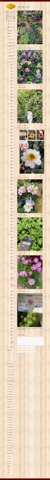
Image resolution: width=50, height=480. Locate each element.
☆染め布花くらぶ (11, 59)
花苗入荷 (27, 8)
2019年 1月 (12, 231)
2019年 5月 (12, 218)
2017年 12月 (12, 301)
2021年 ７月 (12, 126)
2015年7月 (10, 422)
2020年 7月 (11, 168)
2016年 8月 (11, 386)
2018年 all (10, 234)
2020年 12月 (11, 184)
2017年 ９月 (12, 311)
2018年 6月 (12, 257)
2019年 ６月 (12, 215)
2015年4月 (10, 429)
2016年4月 (10, 396)
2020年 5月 (11, 161)
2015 (9, 355)
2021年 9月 (12, 133)
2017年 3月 (12, 335)
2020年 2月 (11, 151)
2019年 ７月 (12, 212)
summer (10, 458)
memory (10, 350)
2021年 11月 (12, 139)
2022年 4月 (12, 74)
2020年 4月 (11, 158)
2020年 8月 (11, 171)
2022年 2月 (12, 68)
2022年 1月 (12, 65)
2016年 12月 (11, 369)
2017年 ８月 (12, 319)
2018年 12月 (12, 237)
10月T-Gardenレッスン (11, 375)
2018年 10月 (12, 244)
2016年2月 (10, 401)
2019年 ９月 (12, 205)
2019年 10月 (12, 202)
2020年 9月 (11, 174)
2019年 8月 (12, 209)
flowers (10, 30)
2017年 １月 (12, 347)
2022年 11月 (12, 97)
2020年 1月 (11, 148)
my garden (10, 453)
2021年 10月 (12, 136)
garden (10, 33)
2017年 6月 (12, 325)
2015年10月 (11, 414)
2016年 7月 (11, 389)
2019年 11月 (12, 199)
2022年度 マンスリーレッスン (11, 43)
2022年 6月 (12, 81)
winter (10, 463)
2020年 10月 (11, 178)
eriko (24, 8)
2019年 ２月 (12, 228)
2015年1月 (10, 437)
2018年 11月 (12, 241)
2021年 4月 (12, 116)
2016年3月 (10, 399)
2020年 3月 (11, 155)
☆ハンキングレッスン (11, 49)
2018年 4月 (12, 263)
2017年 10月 (12, 307)
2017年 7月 (12, 322)
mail (9, 466)
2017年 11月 (12, 304)
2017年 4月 (12, 332)
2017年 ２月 (12, 338)
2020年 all (10, 145)
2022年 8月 (12, 88)
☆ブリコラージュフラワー (11, 39)
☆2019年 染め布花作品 (11, 56)
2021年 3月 (12, 113)
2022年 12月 (12, 101)
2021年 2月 (12, 110)
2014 (9, 358)
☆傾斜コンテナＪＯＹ (11, 52)
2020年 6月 (11, 165)
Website (37, 353)
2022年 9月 (12, 91)
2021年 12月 (12, 142)
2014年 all (10, 440)
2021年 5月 (12, 120)
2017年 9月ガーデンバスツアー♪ (12, 314)
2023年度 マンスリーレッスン (11, 46)
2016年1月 (10, 404)
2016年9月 (10, 384)
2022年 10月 (12, 94)
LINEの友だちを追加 (11, 27)
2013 (9, 360)
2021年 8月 (12, 129)
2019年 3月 (12, 225)
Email (37, 351)
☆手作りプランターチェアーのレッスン (11, 343)
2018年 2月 (12, 292)
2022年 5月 (12, 78)
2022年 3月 (12, 71)
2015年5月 (10, 427)
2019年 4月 (12, 222)
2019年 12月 (12, 190)
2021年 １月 (12, 106)
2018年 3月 (12, 274)
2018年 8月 (12, 250)
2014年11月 (11, 445)
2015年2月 (10, 434)
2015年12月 (11, 409)
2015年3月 (10, 432)
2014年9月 (10, 450)
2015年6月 (11, 424)
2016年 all (10, 363)
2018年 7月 (12, 254)
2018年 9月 (12, 247)
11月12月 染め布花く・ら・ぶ (11, 195)
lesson (9, 36)
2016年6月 (10, 391)
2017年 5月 (12, 328)
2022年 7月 (12, 84)
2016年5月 (10, 394)
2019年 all (10, 187)
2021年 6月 (12, 123)
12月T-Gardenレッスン (11, 366)
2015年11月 (11, 412)
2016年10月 (11, 377)
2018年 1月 (12, 295)
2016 (9, 353)
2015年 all (10, 407)
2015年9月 (10, 417)
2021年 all (10, 103)
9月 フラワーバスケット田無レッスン (11, 381)
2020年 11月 (11, 181)
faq (8, 469)
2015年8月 (10, 419)
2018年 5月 (12, 260)
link (9, 472)
